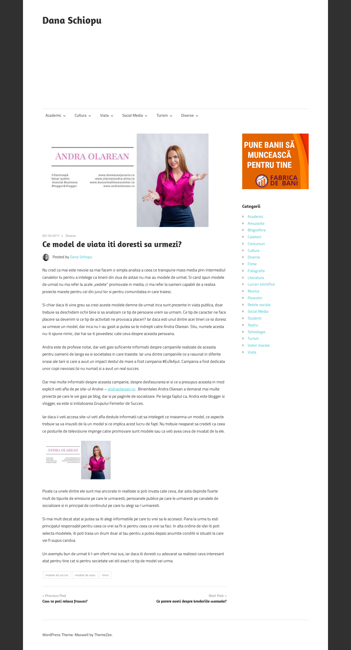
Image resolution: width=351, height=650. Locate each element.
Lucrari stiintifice (261, 284)
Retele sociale (259, 305)
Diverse (189, 115)
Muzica (253, 291)
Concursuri (256, 244)
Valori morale (259, 345)
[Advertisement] (175, 63)
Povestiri (255, 298)
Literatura (256, 278)
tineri (105, 575)
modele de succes (57, 575)
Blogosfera (257, 230)
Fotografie (256, 271)
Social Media (135, 115)
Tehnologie (256, 332)
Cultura (83, 115)
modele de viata (85, 575)
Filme (252, 264)
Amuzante (256, 223)
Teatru (253, 325)
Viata (106, 115)
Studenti (255, 318)
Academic (56, 115)
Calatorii (254, 237)
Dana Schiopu (72, 20)
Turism (164, 115)
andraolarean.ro (121, 389)
